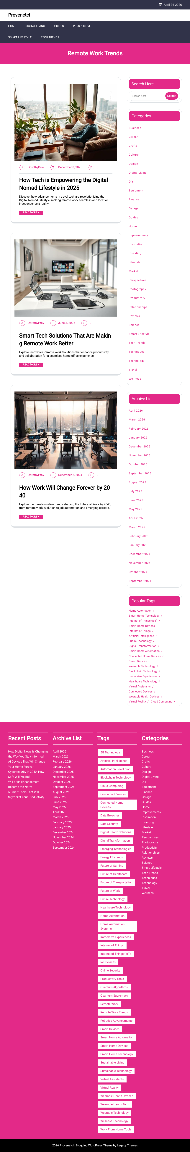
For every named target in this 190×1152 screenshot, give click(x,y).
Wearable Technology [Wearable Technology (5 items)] (114, 1113)
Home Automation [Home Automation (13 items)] (112, 916)
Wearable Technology (142, 666)
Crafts (133, 146)
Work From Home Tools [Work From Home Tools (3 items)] (116, 1129)
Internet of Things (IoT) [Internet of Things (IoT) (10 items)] (115, 954)
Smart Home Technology (144, 616)
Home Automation (140, 611)
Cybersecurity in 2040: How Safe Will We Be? (26, 774)
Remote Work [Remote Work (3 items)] (109, 1004)
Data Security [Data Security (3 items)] (109, 824)
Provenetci (19, 15)
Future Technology (140, 641)
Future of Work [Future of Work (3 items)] (110, 891)
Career (133, 137)
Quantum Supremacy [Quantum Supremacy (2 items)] (114, 996)
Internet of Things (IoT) (143, 621)
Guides (58, 26)
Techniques (137, 352)
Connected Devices (141, 691)
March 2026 (137, 420)
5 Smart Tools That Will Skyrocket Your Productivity (26, 794)
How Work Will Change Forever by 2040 (64, 492)
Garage (134, 208)
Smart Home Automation (144, 651)
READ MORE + (31, 212)
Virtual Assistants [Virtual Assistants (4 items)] (112, 1079)
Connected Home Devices (145, 656)
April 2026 (136, 411)
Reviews (134, 316)
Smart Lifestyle (20, 37)
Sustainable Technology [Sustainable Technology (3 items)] (116, 1071)
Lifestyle (134, 262)
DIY (131, 181)
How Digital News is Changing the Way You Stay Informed (28, 754)
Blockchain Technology (143, 671)
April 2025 (136, 518)
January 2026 (138, 437)
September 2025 (140, 473)
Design (133, 164)
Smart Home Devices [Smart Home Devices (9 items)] (114, 1046)
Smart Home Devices (142, 626)
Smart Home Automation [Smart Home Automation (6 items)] (116, 1037)
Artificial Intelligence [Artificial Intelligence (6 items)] (113, 761)
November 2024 (139, 563)
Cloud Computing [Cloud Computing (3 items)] (111, 786)
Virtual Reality (137, 702)
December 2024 (139, 554)
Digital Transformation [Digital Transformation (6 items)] (115, 840)
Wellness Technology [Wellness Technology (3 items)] (114, 1121)
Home (12, 26)
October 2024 (138, 572)
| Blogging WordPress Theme (93, 1145)
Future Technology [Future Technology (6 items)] (112, 899)
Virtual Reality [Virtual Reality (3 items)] (109, 1088)
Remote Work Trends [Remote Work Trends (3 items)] (114, 1012)
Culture (134, 155)
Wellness (135, 379)
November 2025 (139, 455)
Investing (135, 253)
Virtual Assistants (140, 686)
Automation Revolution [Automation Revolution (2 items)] (115, 769)
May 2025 (135, 509)
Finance (134, 200)
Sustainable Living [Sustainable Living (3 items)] (112, 1062)
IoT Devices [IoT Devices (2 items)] (108, 962)
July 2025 (135, 491)
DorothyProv (36, 167)
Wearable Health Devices (144, 697)
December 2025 (139, 446)
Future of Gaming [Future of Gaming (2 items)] (111, 866)
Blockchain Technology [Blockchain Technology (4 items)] (115, 777)
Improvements (138, 235)
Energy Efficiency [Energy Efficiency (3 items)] (111, 857)
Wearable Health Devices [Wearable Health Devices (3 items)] (116, 1096)
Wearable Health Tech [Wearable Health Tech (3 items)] (114, 1104)
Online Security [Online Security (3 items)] (110, 970)
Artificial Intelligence (141, 636)
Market (133, 271)
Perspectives (82, 26)
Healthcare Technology (143, 681)
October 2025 (138, 464)
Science (134, 325)
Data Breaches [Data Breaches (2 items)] (109, 815)
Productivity (137, 298)
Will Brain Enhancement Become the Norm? (23, 784)
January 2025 (138, 545)
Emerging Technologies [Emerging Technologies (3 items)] (115, 849)
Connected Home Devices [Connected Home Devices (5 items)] (111, 805)
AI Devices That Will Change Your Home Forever (26, 764)
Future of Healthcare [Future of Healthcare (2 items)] (113, 874)
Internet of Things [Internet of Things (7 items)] (112, 945)
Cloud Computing (161, 702)
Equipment (136, 190)
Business (135, 128)
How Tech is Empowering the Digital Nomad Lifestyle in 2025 (63, 184)
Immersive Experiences (143, 676)
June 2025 (136, 500)
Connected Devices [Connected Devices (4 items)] (113, 794)
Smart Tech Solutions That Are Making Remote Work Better (65, 340)
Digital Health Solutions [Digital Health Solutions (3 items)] (115, 832)
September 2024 (140, 581)
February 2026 (138, 429)
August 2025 (137, 482)
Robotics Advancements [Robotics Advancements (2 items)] (116, 1021)
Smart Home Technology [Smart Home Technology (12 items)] (116, 1054)
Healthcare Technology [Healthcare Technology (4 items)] (115, 907)
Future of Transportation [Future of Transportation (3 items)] (116, 882)
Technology (137, 361)
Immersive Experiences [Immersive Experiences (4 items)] (115, 937)
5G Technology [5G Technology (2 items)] (110, 752)
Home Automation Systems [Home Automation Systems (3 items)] (112, 927)
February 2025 (138, 536)
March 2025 (137, 527)
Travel (133, 370)
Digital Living (35, 26)
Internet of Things (140, 631)
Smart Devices (138, 661)
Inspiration (136, 244)
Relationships (138, 307)
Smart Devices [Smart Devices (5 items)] (109, 1029)
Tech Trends (50, 37)
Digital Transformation (142, 646)
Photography (137, 289)
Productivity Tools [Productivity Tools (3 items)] (112, 979)
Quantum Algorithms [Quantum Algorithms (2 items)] (114, 987)
